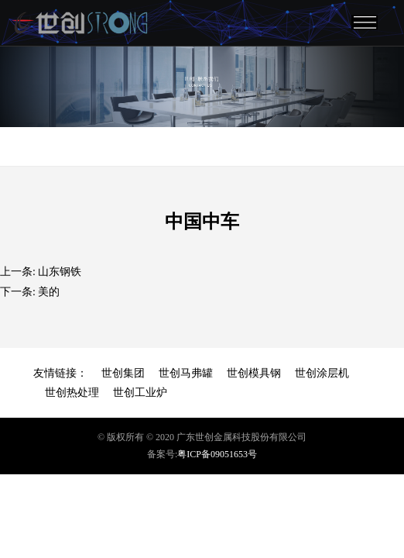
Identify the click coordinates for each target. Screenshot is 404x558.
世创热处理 (72, 392)
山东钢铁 (59, 271)
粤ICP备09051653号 (217, 454)
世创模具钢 (254, 373)
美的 (49, 292)
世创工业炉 (140, 392)
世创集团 (123, 373)
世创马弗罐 (186, 373)
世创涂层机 (322, 373)
